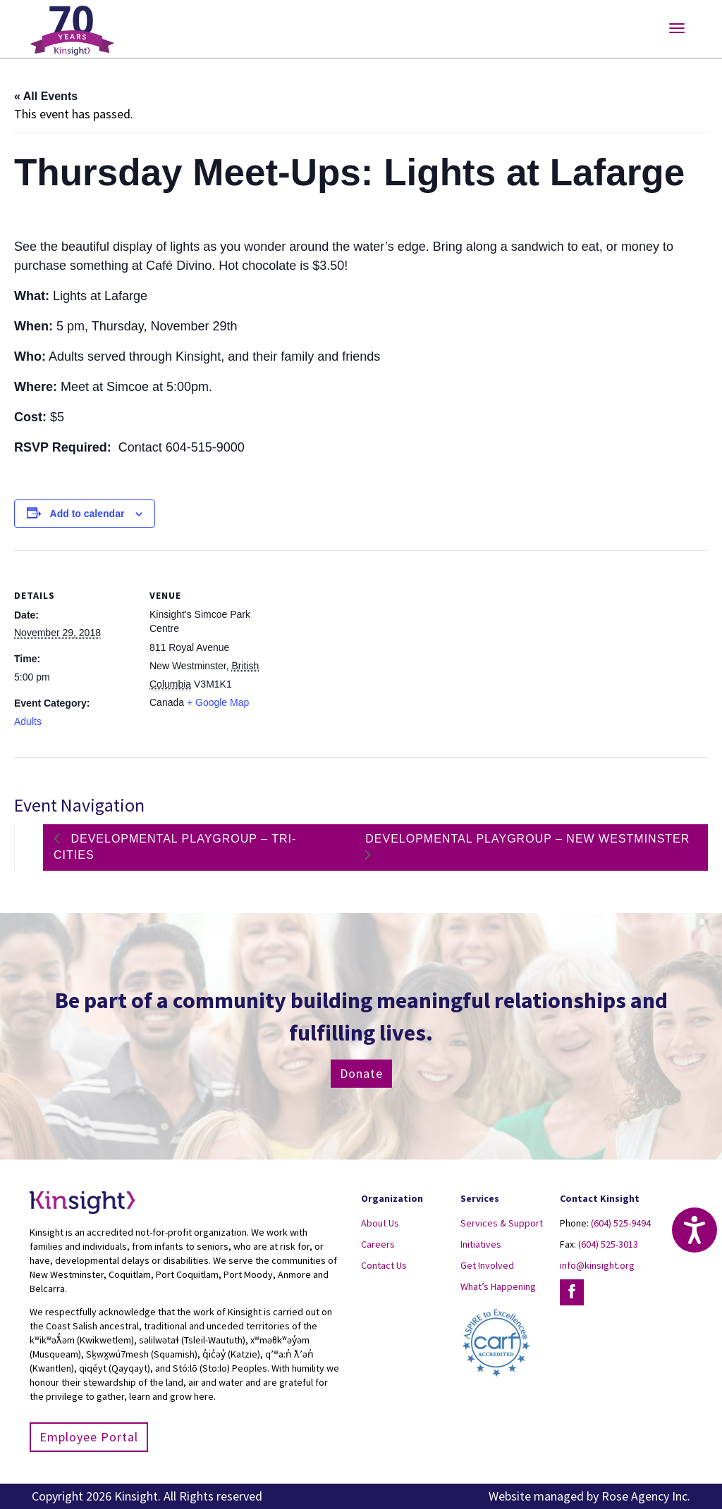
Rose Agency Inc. (645, 1496)
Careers (378, 1244)
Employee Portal (88, 1437)
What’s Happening (498, 1286)
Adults (28, 721)
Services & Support (501, 1223)
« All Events (46, 96)
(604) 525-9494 (621, 1223)
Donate (361, 1073)
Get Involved (487, 1265)
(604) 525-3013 (608, 1244)
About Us (380, 1223)
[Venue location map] (359, 647)
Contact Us (384, 1265)
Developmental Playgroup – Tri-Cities (175, 847)
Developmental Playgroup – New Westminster (527, 839)
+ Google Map (218, 702)
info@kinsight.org (597, 1265)
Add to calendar (87, 513)
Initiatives (480, 1244)
